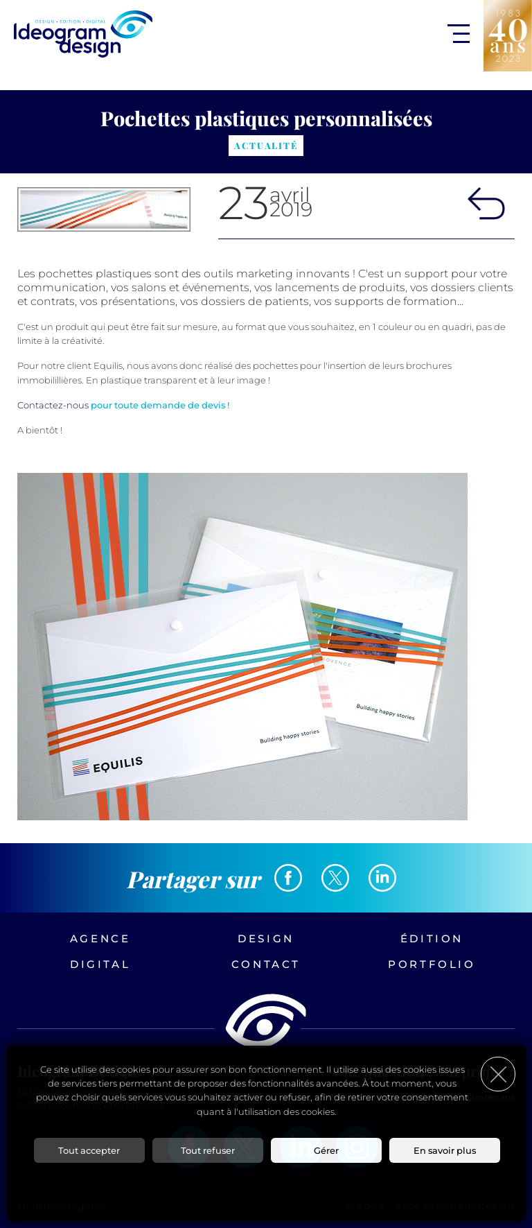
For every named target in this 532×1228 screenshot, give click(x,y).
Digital (100, 964)
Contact (266, 964)
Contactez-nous (53, 404)
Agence (100, 938)
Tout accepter (89, 1150)
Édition (431, 938)
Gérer (326, 1150)
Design (266, 938)
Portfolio (431, 964)
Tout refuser (208, 1150)
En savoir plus (445, 1150)
